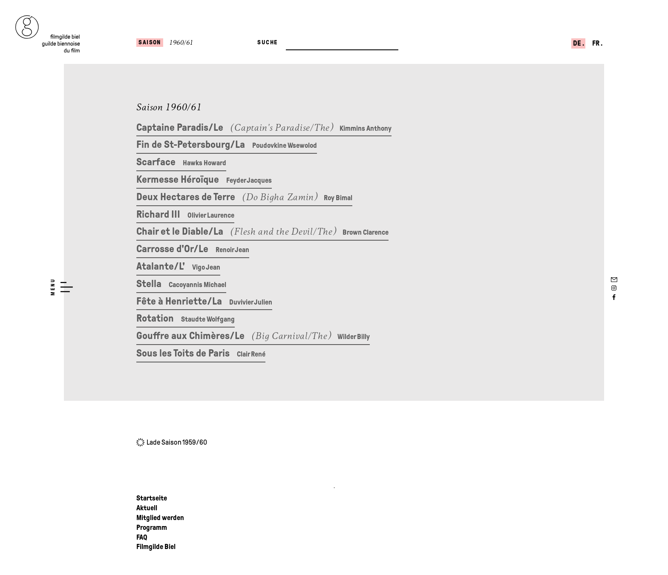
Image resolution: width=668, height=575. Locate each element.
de (577, 43)
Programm (151, 527)
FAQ (141, 537)
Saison (149, 42)
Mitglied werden (160, 518)
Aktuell (146, 508)
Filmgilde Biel (156, 547)
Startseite (151, 498)
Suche (267, 42)
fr (596, 43)
